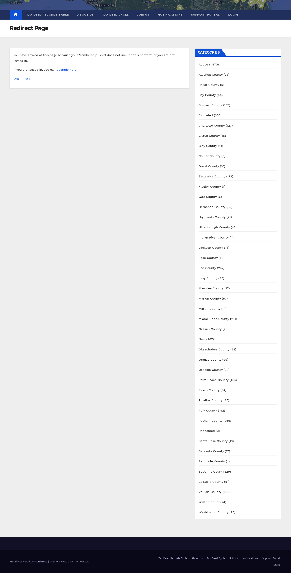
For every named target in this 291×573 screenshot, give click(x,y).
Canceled (206, 115)
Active (203, 64)
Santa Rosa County (213, 441)
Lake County (208, 258)
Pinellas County (211, 400)
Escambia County (212, 176)
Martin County (209, 309)
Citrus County (209, 135)
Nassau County (210, 329)
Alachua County (211, 74)
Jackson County (211, 247)
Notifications (170, 14)
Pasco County (209, 390)
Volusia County (210, 492)
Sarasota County (211, 451)
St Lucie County (211, 482)
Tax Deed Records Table (47, 14)
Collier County (209, 156)
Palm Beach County (214, 380)
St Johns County (211, 471)
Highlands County (212, 217)
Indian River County (214, 237)
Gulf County (208, 197)
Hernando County (212, 207)
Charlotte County (212, 125)
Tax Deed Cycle (115, 14)
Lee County (207, 268)
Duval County (209, 166)
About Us (85, 14)
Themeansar (80, 561)
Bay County (207, 95)
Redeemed (207, 431)
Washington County (213, 512)
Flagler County (210, 186)
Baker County (209, 85)
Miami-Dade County (214, 319)
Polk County (208, 410)
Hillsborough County (214, 227)
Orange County (210, 359)
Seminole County (212, 461)
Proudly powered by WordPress (29, 561)
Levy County (208, 278)
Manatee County (211, 288)
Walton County (210, 502)
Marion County (210, 298)
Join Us (143, 14)
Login (233, 14)
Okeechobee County (214, 349)
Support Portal (205, 14)
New (202, 339)
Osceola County (211, 370)
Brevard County (210, 105)
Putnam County (210, 420)
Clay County (208, 146)
